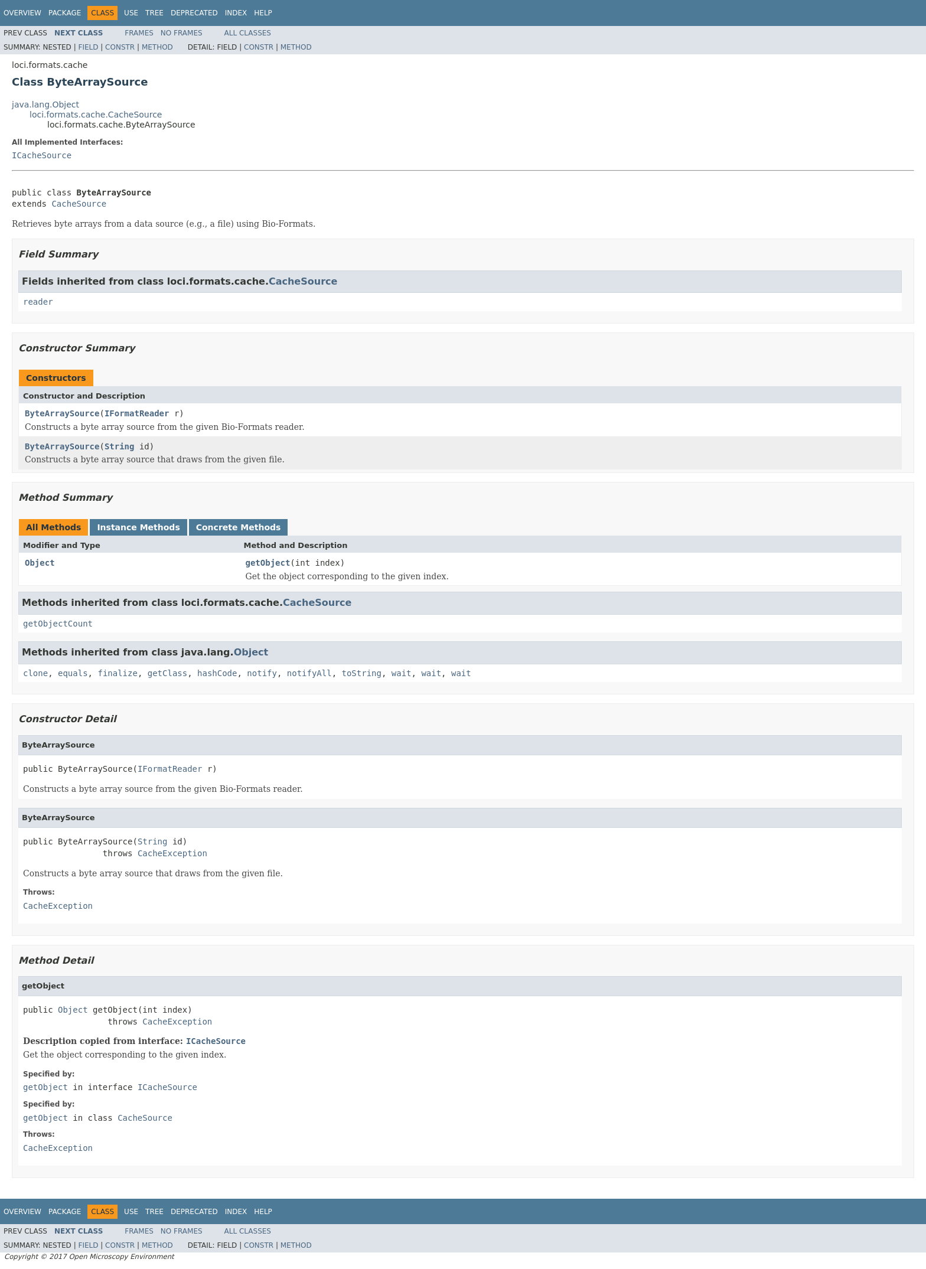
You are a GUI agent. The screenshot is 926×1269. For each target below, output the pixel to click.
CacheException (172, 853)
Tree (154, 13)
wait (402, 673)
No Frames (182, 33)
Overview (22, 13)
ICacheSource (41, 155)
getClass (167, 673)
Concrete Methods (238, 527)
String (120, 446)
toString (362, 673)
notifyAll (309, 673)
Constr (120, 47)
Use (131, 13)
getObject (268, 562)
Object (40, 562)
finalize (117, 673)
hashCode (217, 673)
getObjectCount (58, 623)
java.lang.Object (45, 104)
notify (262, 673)
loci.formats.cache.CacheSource (96, 114)
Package (64, 13)
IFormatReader (137, 413)
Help (263, 13)
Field (88, 47)
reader (38, 301)
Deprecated (194, 13)
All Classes (247, 33)
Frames (139, 33)
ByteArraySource (62, 413)
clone (35, 673)
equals (73, 673)
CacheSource (78, 203)
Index (236, 13)
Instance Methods (138, 527)
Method (157, 47)
